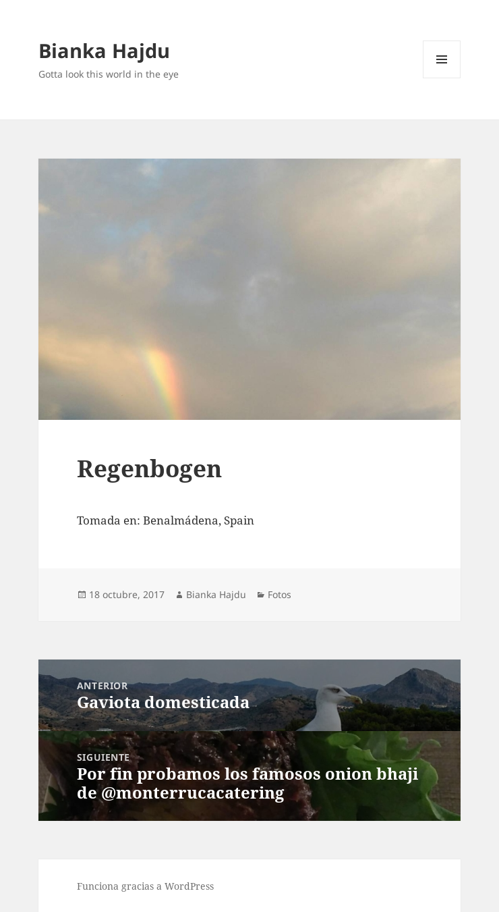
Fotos (279, 594)
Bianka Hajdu (104, 50)
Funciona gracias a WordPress (145, 886)
